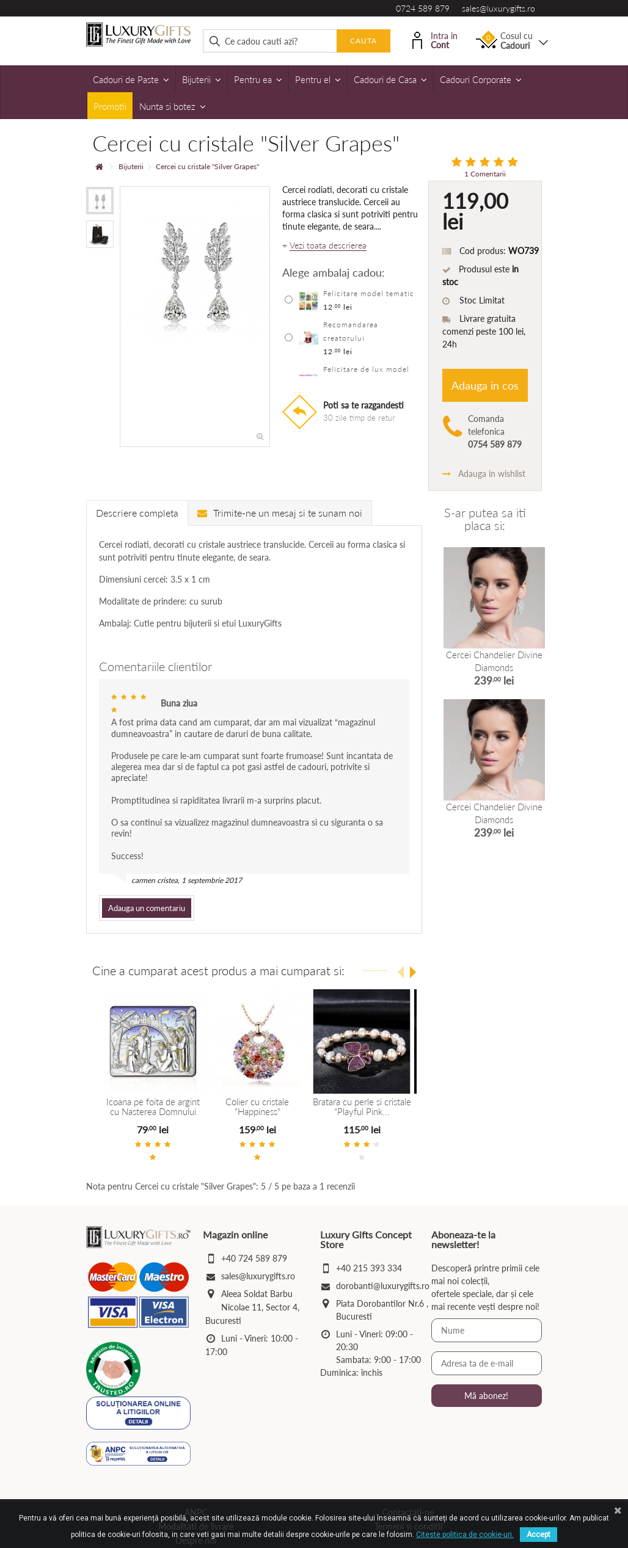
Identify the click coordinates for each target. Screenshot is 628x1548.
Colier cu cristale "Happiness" (257, 1106)
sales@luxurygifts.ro (498, 8)
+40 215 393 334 (369, 1268)
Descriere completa (137, 512)
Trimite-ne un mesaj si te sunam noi (279, 512)
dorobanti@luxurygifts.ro (382, 1286)
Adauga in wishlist (483, 473)
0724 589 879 (423, 8)
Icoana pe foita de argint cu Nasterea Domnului (153, 1106)
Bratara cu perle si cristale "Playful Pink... (361, 1106)
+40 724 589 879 (254, 1258)
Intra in (435, 39)
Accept (538, 1534)
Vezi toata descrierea (328, 245)
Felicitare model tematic (368, 293)
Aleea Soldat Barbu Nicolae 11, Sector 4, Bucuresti (252, 1307)
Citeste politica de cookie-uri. (465, 1534)
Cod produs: (482, 250)
